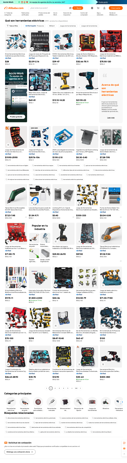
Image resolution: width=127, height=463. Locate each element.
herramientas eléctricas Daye (16, 427)
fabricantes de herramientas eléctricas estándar (45, 427)
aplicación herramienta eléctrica (49, 432)
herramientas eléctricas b (95, 175)
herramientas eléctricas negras (42, 165)
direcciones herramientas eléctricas (45, 179)
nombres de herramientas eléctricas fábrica (20, 432)
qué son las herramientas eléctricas (95, 165)
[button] (70, 8)
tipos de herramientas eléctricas (44, 423)
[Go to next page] (80, 388)
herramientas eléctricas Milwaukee (17, 170)
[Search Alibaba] (48, 8)
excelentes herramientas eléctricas (70, 175)
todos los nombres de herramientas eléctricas (101, 423)
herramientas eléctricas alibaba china (104, 418)
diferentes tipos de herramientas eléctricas (75, 170)
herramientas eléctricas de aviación (17, 423)
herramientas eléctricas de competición (78, 427)
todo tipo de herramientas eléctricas (45, 170)
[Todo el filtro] (12, 26)
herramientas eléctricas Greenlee (68, 165)
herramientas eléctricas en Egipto (17, 165)
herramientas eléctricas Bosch (101, 432)
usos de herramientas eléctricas (44, 175)
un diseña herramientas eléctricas (75, 432)
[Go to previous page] (46, 388)
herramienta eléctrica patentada (72, 179)
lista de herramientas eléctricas (104, 170)
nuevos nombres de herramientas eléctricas (73, 418)
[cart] (98, 8)
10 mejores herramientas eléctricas (17, 179)
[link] (124, 443)
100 (76, 388)
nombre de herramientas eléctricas (70, 423)
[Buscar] (77, 8)
